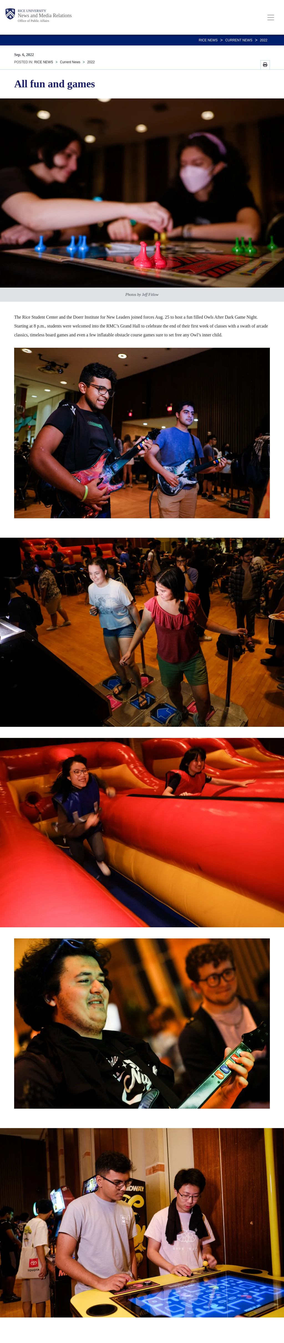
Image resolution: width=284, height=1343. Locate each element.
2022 (263, 40)
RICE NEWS (208, 40)
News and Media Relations (45, 15)
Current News (238, 40)
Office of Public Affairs (33, 21)
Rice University (32, 10)
